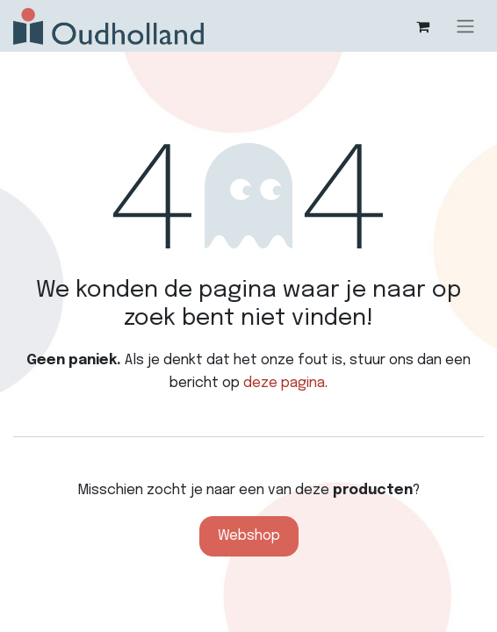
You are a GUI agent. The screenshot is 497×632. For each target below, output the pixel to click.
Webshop (249, 535)
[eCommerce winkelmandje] (422, 26)
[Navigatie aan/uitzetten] (465, 26)
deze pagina (284, 383)
